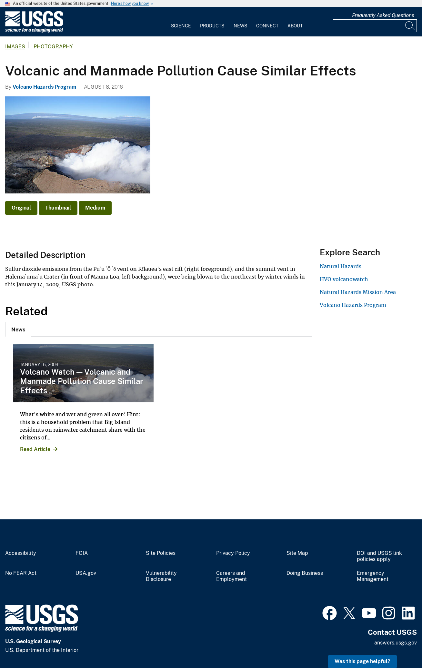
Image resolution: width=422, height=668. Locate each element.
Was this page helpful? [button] (362, 661)
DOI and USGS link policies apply (379, 556)
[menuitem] (181, 22)
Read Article (35, 449)
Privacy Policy (233, 553)
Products (212, 25)
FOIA (81, 553)
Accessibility (20, 553)
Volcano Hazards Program (44, 87)
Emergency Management (372, 576)
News (240, 25)
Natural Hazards (340, 266)
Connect (267, 25)
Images (15, 47)
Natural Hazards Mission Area (358, 292)
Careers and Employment (231, 576)
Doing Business (304, 573)
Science (181, 25)
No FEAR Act (20, 573)
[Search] (410, 25)
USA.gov (85, 573)
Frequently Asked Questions (383, 15)
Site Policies (161, 553)
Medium (95, 208)
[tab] (18, 329)
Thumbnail (58, 208)
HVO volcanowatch (344, 279)
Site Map (297, 553)
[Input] (375, 25)
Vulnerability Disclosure (161, 576)
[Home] (34, 31)
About (295, 25)
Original (21, 208)
